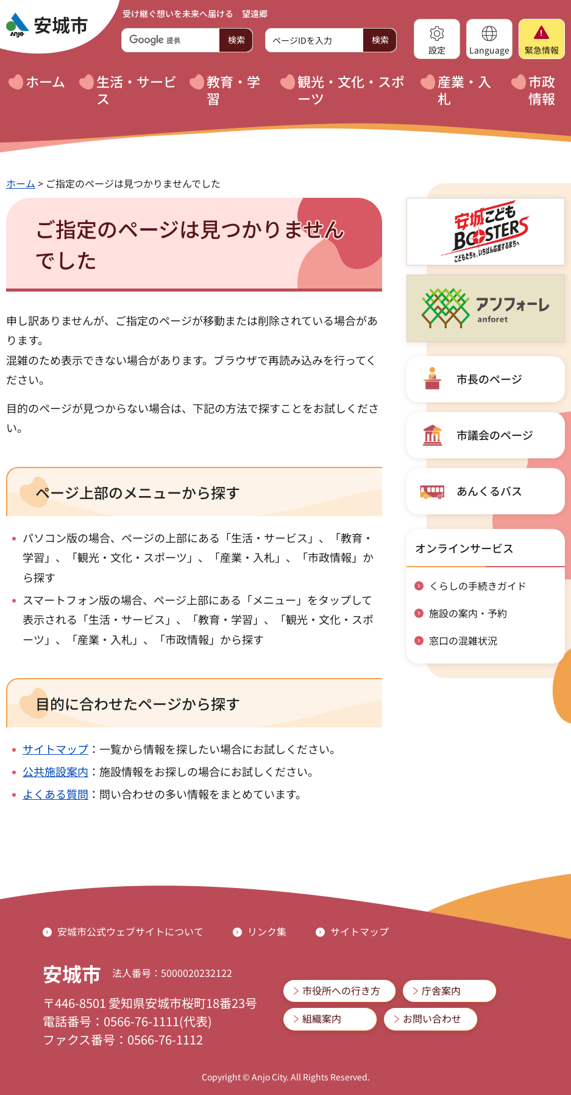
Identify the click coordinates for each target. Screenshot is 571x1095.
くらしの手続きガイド (478, 585)
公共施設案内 (55, 771)
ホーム (20, 183)
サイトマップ (55, 749)
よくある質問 (55, 794)
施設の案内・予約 (468, 613)
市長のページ (489, 379)
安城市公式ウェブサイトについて (130, 931)
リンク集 (266, 931)
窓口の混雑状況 (463, 640)
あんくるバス (489, 491)
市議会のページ (494, 435)
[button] (437, 39)
